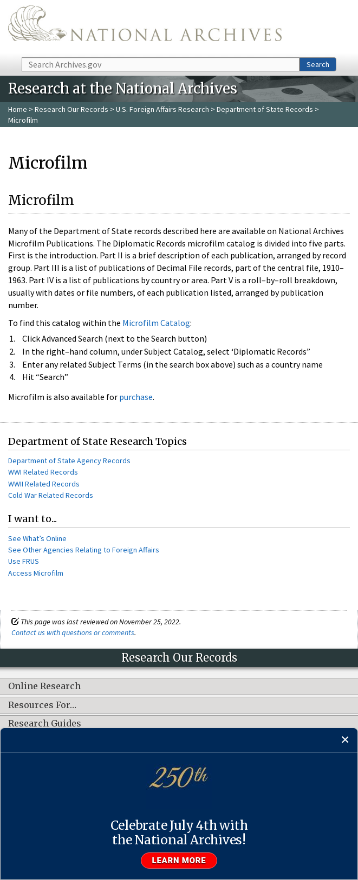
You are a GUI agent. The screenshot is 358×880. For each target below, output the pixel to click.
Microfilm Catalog (156, 322)
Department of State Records (265, 109)
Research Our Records (71, 109)
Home (17, 109)
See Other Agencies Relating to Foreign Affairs (83, 550)
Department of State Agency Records (69, 460)
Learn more (179, 860)
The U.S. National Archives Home (145, 27)
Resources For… (42, 705)
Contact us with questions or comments (72, 632)
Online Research (44, 686)
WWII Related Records (44, 484)
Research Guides (44, 724)
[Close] (345, 740)
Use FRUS (23, 561)
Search (318, 64)
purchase (136, 396)
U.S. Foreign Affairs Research (162, 109)
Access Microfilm (35, 573)
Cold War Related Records (50, 495)
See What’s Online (37, 538)
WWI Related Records (43, 472)
